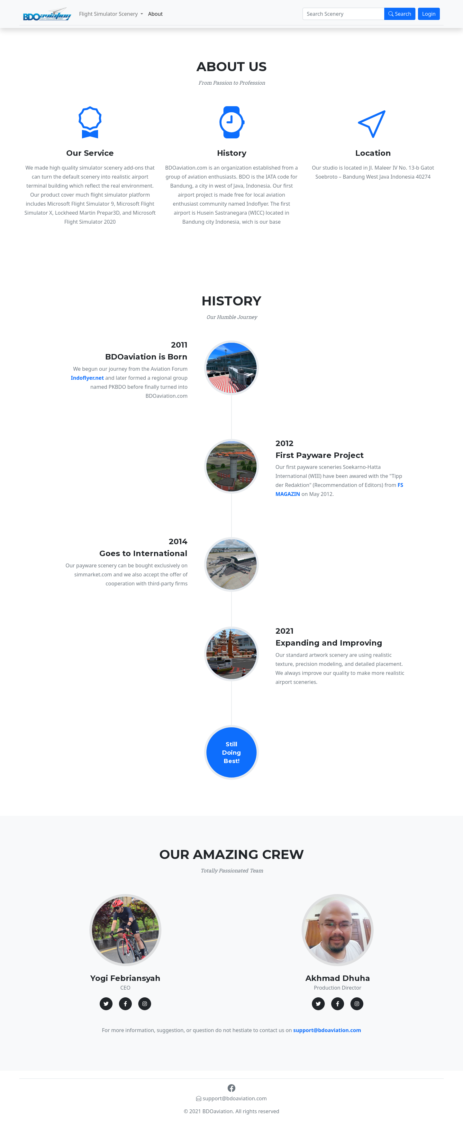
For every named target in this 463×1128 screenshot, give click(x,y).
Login (429, 13)
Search (399, 13)
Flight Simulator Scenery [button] (109, 13)
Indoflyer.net (87, 377)
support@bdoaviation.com (231, 1098)
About (155, 13)
